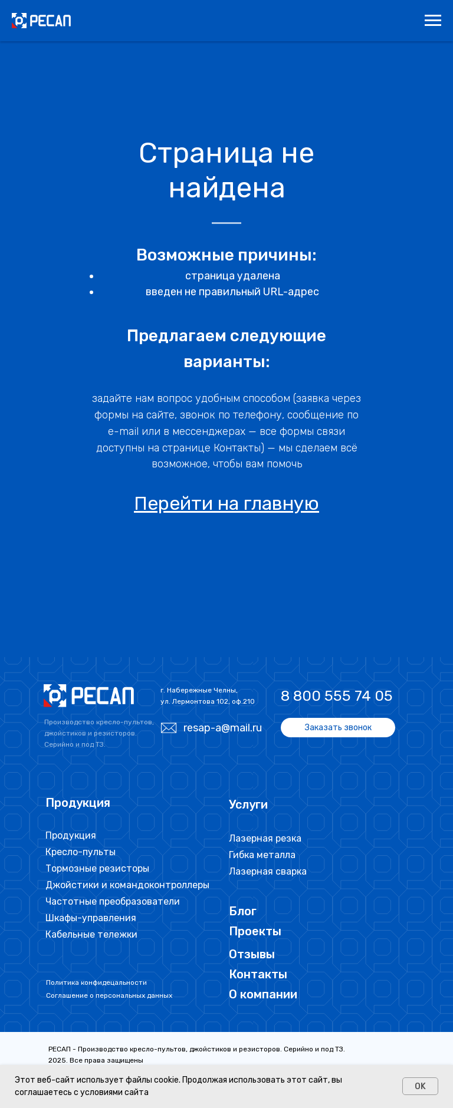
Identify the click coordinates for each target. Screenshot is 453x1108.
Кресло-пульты (80, 852)
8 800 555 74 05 (337, 695)
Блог (243, 911)
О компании (263, 994)
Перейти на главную (226, 503)
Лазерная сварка (268, 871)
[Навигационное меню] (433, 21)
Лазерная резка (265, 838)
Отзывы (252, 954)
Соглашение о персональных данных (109, 995)
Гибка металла (262, 854)
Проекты (255, 931)
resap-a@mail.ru (222, 727)
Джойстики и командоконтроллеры (127, 885)
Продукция (70, 835)
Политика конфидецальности (96, 982)
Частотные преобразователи (112, 901)
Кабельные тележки (91, 934)
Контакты (258, 974)
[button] (338, 727)
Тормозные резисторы (97, 868)
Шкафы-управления (90, 918)
